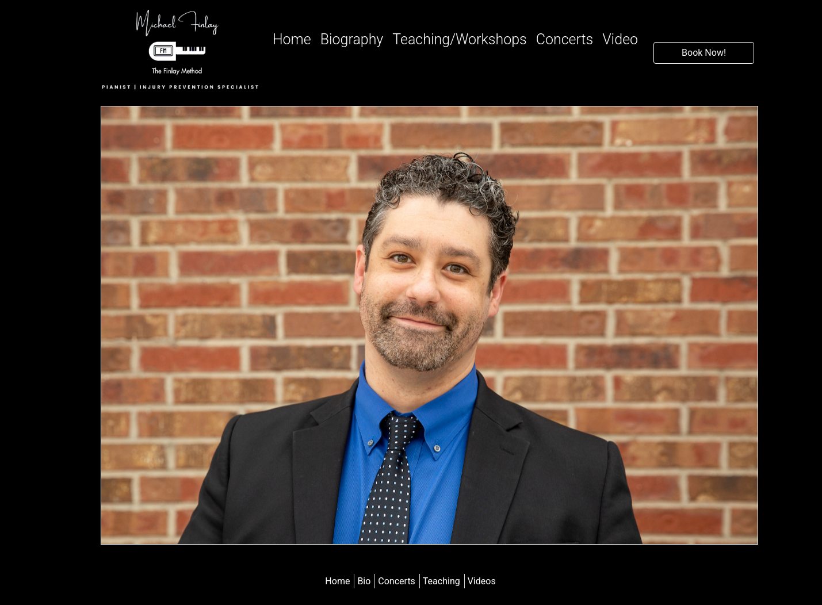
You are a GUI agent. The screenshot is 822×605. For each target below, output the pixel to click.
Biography (352, 39)
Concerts (565, 39)
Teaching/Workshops (459, 39)
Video (620, 39)
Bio (365, 581)
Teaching (442, 581)
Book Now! (704, 52)
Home (294, 38)
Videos (482, 581)
